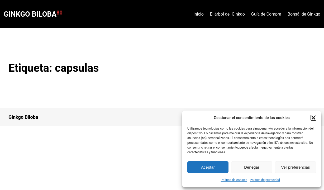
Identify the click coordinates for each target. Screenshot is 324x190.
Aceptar (208, 167)
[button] (313, 117)
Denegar (251, 167)
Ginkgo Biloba (30, 14)
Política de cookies (234, 180)
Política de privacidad (265, 180)
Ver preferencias (295, 167)
